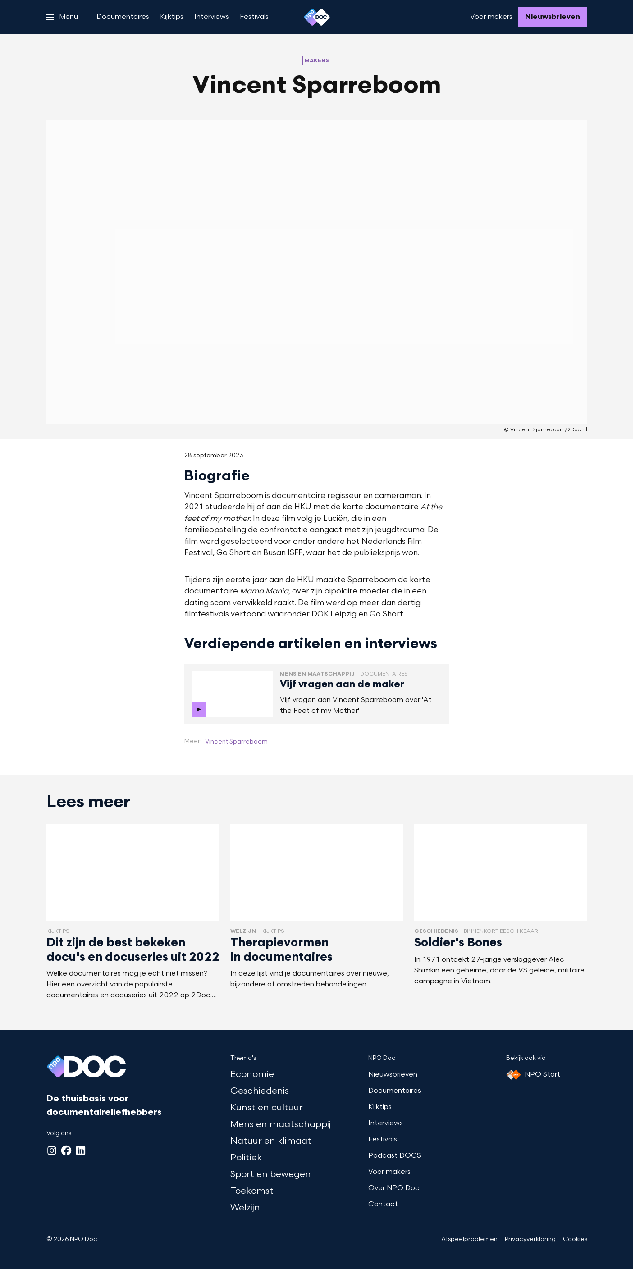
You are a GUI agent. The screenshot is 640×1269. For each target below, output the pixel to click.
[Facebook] (66, 1150)
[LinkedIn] (80, 1150)
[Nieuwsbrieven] (552, 17)
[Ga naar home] (316, 17)
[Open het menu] (62, 17)
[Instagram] (51, 1150)
